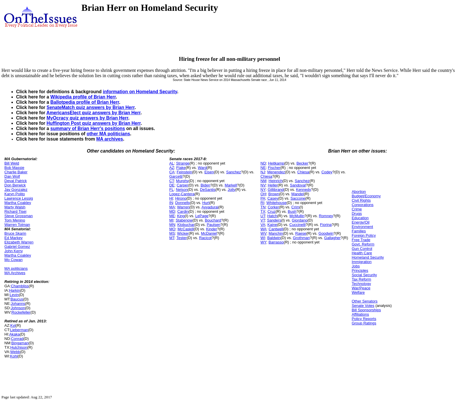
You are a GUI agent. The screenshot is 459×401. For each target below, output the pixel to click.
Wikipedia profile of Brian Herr (83, 96)
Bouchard (213, 220)
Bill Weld (11, 163)
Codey (327, 172)
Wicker (183, 233)
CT (171, 181)
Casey (272, 198)
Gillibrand (276, 189)
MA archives (109, 138)
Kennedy (303, 189)
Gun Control (362, 248)
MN (172, 224)
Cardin (183, 211)
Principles (360, 270)
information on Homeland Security (140, 91)
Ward (202, 167)
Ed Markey (13, 238)
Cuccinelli (298, 224)
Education (360, 218)
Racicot (205, 238)
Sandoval (298, 185)
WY (263, 242)
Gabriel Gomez (17, 246)
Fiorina (326, 224)
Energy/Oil (360, 222)
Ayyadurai (209, 207)
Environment (362, 226)
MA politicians (16, 268)
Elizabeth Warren (18, 242)
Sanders (274, 220)
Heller (273, 185)
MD (172, 211)
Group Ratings (364, 323)
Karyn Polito (14, 194)
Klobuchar (186, 224)
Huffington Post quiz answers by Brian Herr (94, 123)
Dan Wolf (12, 176)
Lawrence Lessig (18, 198)
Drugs (357, 213)
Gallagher (332, 238)
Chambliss (20, 286)
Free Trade (361, 240)
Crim (295, 207)
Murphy (182, 181)
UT (263, 216)
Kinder (211, 229)
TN (263, 207)
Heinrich (275, 181)
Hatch (272, 216)
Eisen (209, 172)
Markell (231, 185)
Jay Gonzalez (16, 189)
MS (172, 233)
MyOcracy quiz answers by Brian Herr (87, 117)
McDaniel (209, 233)
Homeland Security (368, 257)
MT (171, 238)
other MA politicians (108, 133)
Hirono (180, 198)
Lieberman (19, 330)
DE (171, 185)
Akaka (14, 334)
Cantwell (276, 229)
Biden (205, 185)
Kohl (14, 356)
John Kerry (13, 251)
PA (263, 198)
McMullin (297, 216)
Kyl (13, 325)
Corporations (362, 205)
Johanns (18, 303)
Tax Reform (361, 279)
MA (172, 207)
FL (171, 189)
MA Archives (14, 273)
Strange (182, 163)
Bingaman (20, 343)
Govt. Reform (363, 244)
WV (263, 233)
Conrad (17, 338)
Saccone (297, 198)
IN (171, 202)
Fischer (274, 167)
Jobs (355, 266)
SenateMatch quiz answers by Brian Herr (91, 107)
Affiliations (360, 314)
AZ (171, 167)
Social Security (364, 275)
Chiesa (303, 172)
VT (263, 220)
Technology (361, 283)
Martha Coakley (17, 202)
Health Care (362, 253)
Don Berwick (15, 185)
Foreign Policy (364, 235)
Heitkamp (276, 163)
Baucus (17, 299)
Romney (326, 216)
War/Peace (361, 288)
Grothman (301, 238)
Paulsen (213, 224)
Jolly (231, 189)
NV (263, 185)
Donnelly (182, 202)
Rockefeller (20, 312)
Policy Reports (364, 319)
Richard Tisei (15, 211)
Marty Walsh (14, 207)
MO (172, 229)
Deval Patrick (15, 181)
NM (263, 181)
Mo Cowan (13, 259)
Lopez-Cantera (181, 194)
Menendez (276, 172)
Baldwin (274, 238)
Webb (15, 352)
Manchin (276, 233)
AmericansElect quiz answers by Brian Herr (93, 112)
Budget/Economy (366, 196)
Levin (14, 295)
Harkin (14, 290)
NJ (263, 172)
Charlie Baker (16, 172)
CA (171, 172)
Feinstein (184, 172)
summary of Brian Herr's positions (87, 128)
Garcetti (176, 176)
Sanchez (233, 172)
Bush (292, 211)
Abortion (359, 191)
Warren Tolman (17, 224)
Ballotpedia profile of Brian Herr (84, 102)
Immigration (361, 262)
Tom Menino (14, 220)
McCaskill (185, 229)
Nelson (182, 189)
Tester (182, 238)
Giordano (299, 220)
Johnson (18, 308)
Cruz (271, 211)
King (181, 216)
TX (263, 211)
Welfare (358, 292)
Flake (181, 167)
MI (171, 220)
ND (263, 163)
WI (263, 238)
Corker (273, 207)
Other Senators (364, 301)
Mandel (297, 194)
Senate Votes (363, 305)
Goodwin (325, 233)
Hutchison (18, 347)
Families (359, 231)
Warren (183, 207)
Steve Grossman (18, 216)
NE (263, 167)
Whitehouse (276, 202)
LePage (201, 216)
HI (171, 198)
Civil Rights (361, 200)
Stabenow (184, 220)
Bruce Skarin (15, 233)
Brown (273, 194)
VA (263, 224)
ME (172, 216)
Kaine (272, 224)
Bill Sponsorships (366, 310)
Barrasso (276, 242)
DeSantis (207, 189)
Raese (300, 233)
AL (171, 163)
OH (263, 194)
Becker (302, 163)
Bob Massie (14, 167)
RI (262, 202)
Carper (183, 185)
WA (263, 229)
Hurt (206, 202)
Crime (357, 209)
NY (263, 189)
